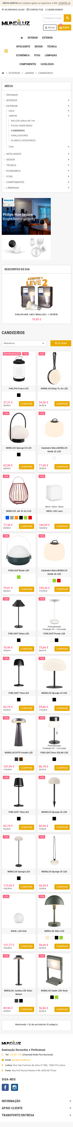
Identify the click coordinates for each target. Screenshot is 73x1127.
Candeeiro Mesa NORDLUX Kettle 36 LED (54, 572)
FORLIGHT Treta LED (19, 693)
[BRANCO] (54, 458)
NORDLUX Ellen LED (54, 931)
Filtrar (61, 343)
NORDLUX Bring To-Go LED (54, 388)
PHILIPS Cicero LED (19, 388)
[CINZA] (12, 517)
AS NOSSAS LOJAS (14, 9)
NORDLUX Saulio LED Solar (54, 990)
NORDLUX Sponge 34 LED (54, 693)
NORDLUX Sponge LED (19, 871)
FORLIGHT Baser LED (18, 570)
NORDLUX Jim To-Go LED (18, 511)
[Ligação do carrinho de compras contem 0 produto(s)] (64, 28)
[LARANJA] (16, 517)
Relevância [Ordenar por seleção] (9, 343)
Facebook (5, 1087)
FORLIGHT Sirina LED (18, 633)
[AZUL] (7, 517)
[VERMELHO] (30, 517)
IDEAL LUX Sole (18, 931)
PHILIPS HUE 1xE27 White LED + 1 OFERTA (36, 314)
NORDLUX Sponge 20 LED (19, 448)
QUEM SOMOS (55, 9)
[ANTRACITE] (16, 759)
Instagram (14, 1087)
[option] (36, 298)
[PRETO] (18, 395)
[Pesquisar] (57, 18)
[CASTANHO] (21, 759)
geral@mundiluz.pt (21, 1060)
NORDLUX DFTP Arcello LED (19, 752)
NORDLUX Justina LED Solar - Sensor (18, 992)
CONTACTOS (36, 9)
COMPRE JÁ (64, 3)
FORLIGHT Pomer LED (54, 633)
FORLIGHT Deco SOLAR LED (54, 752)
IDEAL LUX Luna (54, 511)
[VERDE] (25, 517)
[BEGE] (47, 937)
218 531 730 (15, 1054)
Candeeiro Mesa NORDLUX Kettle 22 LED (54, 450)
